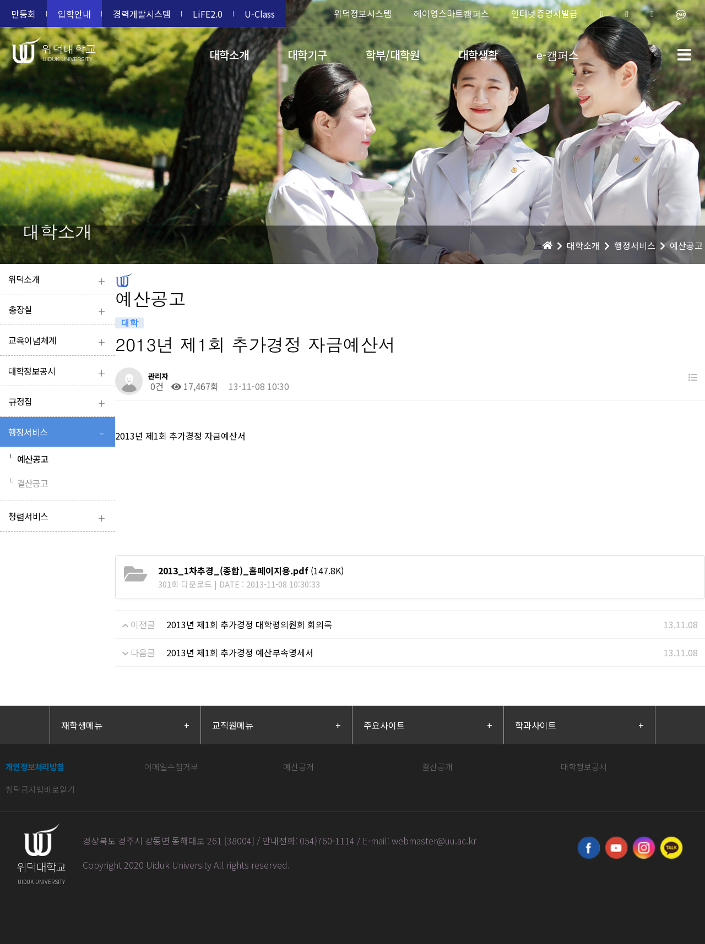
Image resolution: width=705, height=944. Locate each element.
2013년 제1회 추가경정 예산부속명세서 (239, 652)
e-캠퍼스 (557, 55)
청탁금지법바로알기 (40, 789)
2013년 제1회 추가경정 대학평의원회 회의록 (249, 624)
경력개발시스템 (142, 13)
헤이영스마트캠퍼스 (451, 13)
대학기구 (307, 55)
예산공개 (298, 766)
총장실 (59, 310)
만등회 (23, 13)
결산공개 (437, 766)
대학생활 (478, 55)
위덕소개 (59, 280)
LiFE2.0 (208, 13)
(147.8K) (251, 570)
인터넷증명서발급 (544, 13)
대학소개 (229, 55)
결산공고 (28, 483)
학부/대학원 (393, 55)
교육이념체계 (59, 341)
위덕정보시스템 (363, 13)
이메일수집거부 (171, 766)
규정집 (59, 402)
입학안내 (74, 13)
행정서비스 (59, 433)
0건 (156, 386)
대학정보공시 (59, 372)
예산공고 (28, 458)
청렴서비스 (59, 517)
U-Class (260, 13)
